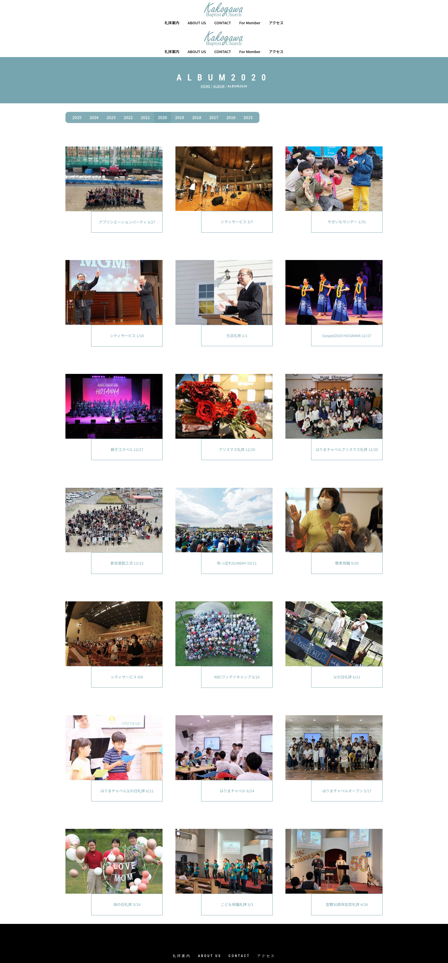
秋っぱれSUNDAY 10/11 (237, 534)
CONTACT (222, 22)
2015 (248, 88)
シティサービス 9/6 (127, 648)
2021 (145, 88)
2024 (94, 88)
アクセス (276, 22)
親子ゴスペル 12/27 (127, 420)
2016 (230, 88)
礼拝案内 (172, 22)
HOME (205, 57)
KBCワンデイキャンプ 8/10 (237, 648)
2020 (162, 88)
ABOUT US (197, 22)
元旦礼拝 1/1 (236, 306)
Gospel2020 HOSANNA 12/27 (346, 306)
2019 (179, 88)
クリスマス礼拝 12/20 (237, 420)
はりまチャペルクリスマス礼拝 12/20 (347, 420)
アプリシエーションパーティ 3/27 (127, 193)
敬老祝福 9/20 (347, 534)
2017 (213, 88)
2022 (128, 88)
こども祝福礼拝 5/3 (237, 875)
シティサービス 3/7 (237, 193)
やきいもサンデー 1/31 (347, 193)
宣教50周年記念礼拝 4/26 (347, 875)
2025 (76, 88)
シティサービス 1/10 (127, 306)
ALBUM (219, 57)
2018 (196, 88)
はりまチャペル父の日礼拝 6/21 (127, 762)
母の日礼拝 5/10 (127, 875)
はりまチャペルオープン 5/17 (346, 762)
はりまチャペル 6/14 (237, 762)
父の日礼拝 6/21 (347, 648)
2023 (111, 88)
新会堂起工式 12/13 (127, 534)
